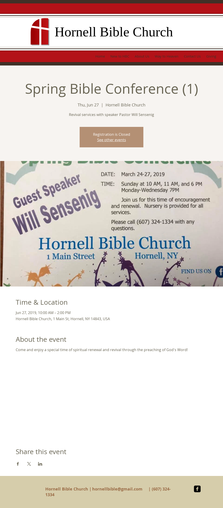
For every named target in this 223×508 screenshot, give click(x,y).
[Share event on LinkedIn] (40, 464)
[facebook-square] (197, 488)
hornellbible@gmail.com (117, 489)
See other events (111, 139)
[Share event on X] (29, 464)
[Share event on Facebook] (18, 464)
